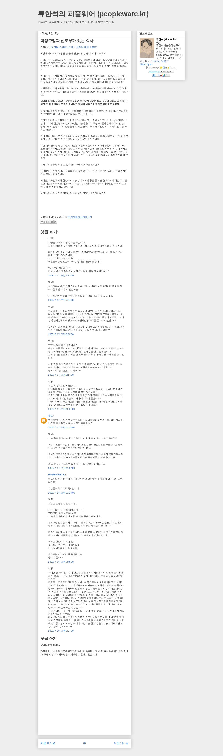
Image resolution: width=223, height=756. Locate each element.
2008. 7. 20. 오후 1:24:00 (61, 631)
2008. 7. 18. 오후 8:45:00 (61, 562)
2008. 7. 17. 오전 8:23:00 (61, 334)
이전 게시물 (121, 743)
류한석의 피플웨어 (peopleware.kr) (93, 14)
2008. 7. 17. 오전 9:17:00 (61, 375)
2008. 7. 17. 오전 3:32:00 (61, 275)
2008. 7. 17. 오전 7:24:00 (61, 300)
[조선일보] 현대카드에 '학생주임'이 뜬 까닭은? (74, 47)
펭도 (50, 415)
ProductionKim (56, 474)
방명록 (164, 61)
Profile (156, 61)
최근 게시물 (47, 743)
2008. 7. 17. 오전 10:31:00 (61, 409)
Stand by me (146, 64)
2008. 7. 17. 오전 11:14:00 (61, 427)
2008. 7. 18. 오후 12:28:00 (61, 492)
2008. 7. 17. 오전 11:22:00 (61, 468)
